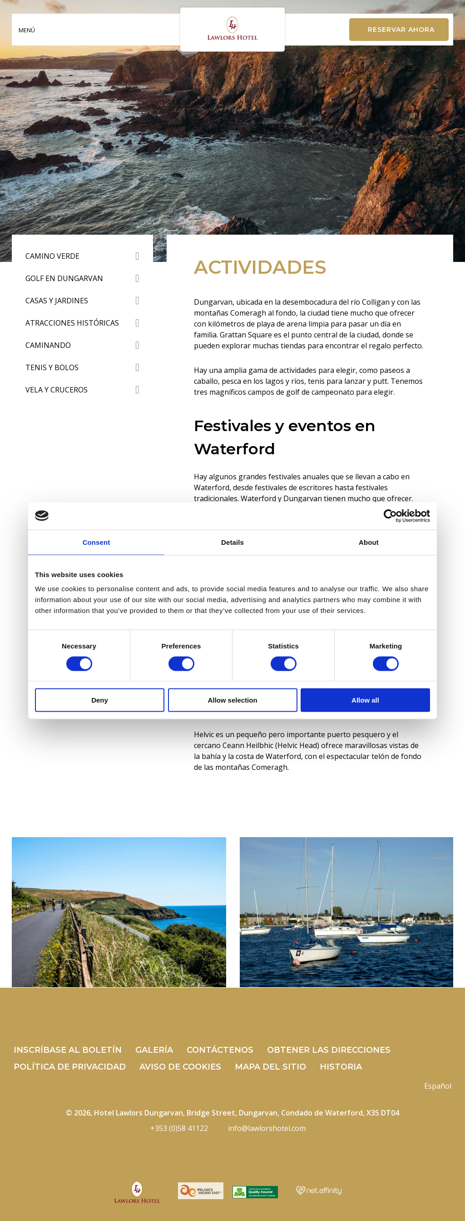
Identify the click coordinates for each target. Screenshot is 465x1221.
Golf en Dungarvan (64, 278)
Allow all (365, 700)
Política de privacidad (70, 1067)
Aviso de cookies (180, 1067)
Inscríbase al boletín (68, 1050)
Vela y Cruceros (56, 390)
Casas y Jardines (56, 301)
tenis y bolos (52, 367)
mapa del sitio (270, 1067)
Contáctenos (220, 1050)
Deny (99, 700)
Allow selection (232, 700)
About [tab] (369, 542)
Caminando (48, 345)
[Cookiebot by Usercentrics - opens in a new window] (390, 516)
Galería (154, 1050)
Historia (341, 1067)
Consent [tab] (96, 542)
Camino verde (52, 256)
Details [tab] (232, 542)
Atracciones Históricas (72, 323)
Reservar (401, 29)
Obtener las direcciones (329, 1050)
